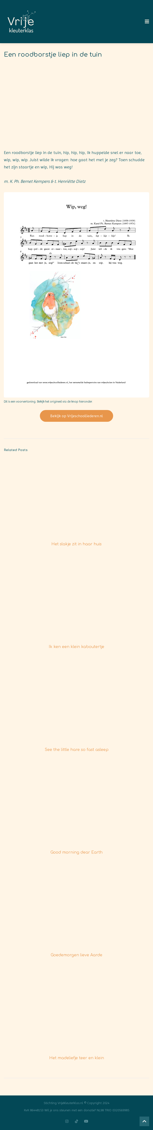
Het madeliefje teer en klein (76, 1058)
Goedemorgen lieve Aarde (76, 955)
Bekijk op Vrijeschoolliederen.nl (76, 416)
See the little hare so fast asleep (77, 750)
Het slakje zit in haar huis (76, 544)
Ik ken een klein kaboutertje (76, 647)
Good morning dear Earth (76, 852)
